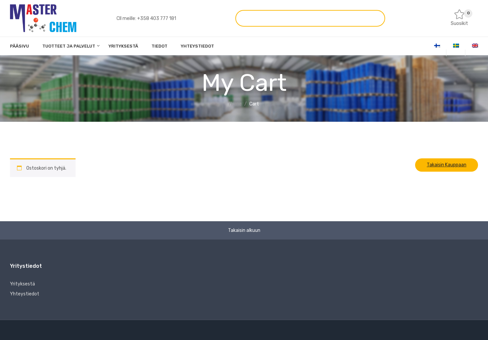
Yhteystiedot (24, 294)
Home (235, 104)
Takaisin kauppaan (446, 165)
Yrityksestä (22, 284)
